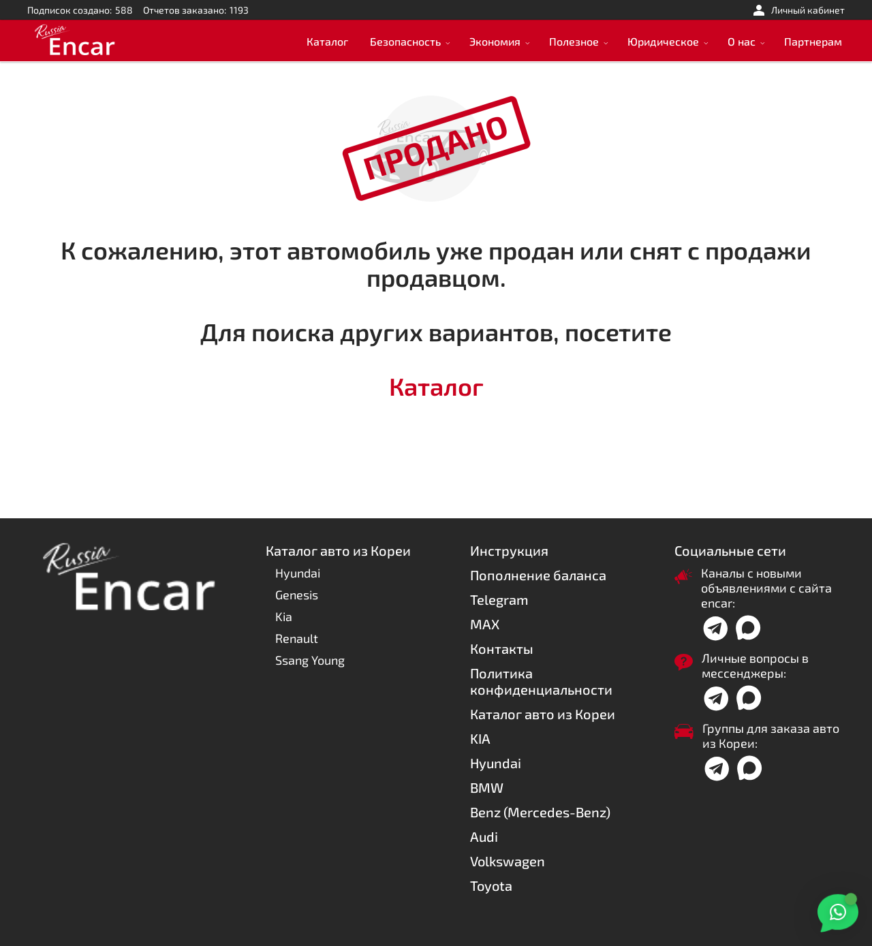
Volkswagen (507, 861)
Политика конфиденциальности (541, 681)
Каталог (327, 41)
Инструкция (509, 550)
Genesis (296, 594)
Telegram (499, 599)
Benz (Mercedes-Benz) (540, 812)
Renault (296, 638)
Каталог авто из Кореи (542, 714)
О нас (742, 41)
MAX (484, 624)
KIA (480, 738)
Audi (484, 836)
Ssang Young (310, 659)
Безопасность (405, 41)
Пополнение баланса (538, 575)
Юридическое (663, 41)
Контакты (501, 648)
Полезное (574, 41)
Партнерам (813, 41)
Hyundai (297, 572)
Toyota (491, 885)
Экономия (494, 41)
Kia (283, 616)
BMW (486, 787)
